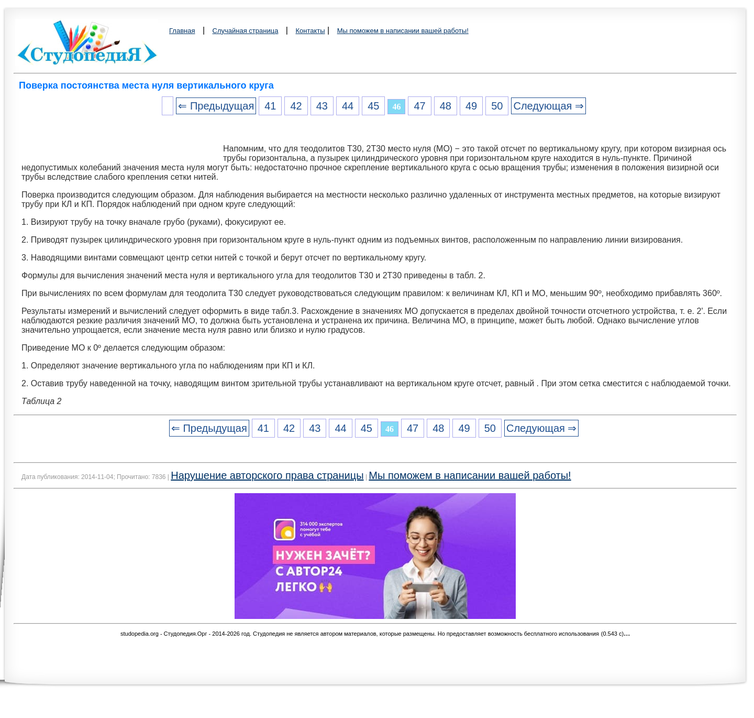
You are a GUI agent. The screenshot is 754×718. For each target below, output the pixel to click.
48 (445, 106)
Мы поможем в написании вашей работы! (403, 31)
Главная (182, 31)
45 (373, 106)
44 (347, 106)
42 (296, 106)
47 (419, 106)
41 (270, 106)
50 (497, 106)
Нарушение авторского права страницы (267, 475)
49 (471, 106)
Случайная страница (246, 31)
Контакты (310, 31)
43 (322, 106)
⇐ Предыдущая (216, 106)
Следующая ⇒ (548, 106)
